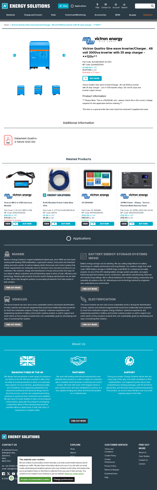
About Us (142, 452)
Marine (73, 453)
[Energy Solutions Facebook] (3, 473)
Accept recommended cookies (35, 479)
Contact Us (143, 460)
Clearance (148, 15)
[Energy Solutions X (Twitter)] (8, 473)
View (7, 224)
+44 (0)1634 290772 (13, 466)
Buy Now (94, 78)
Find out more (13, 288)
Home (6, 25)
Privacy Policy (110, 466)
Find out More (78, 421)
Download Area (111, 473)
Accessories (101, 17)
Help (106, 477)
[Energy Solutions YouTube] (13, 473)
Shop (72, 449)
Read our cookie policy (74, 474)
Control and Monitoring (76, 17)
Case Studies (144, 456)
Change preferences (63, 479)
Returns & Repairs (112, 470)
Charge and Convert (34, 17)
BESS (118, 17)
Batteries (11, 17)
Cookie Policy (110, 455)
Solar (54, 17)
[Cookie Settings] (11, 478)
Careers (142, 464)
